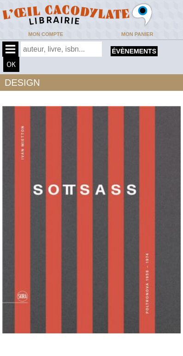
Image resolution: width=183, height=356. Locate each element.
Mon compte (45, 34)
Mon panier (137, 34)
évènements (134, 51)
